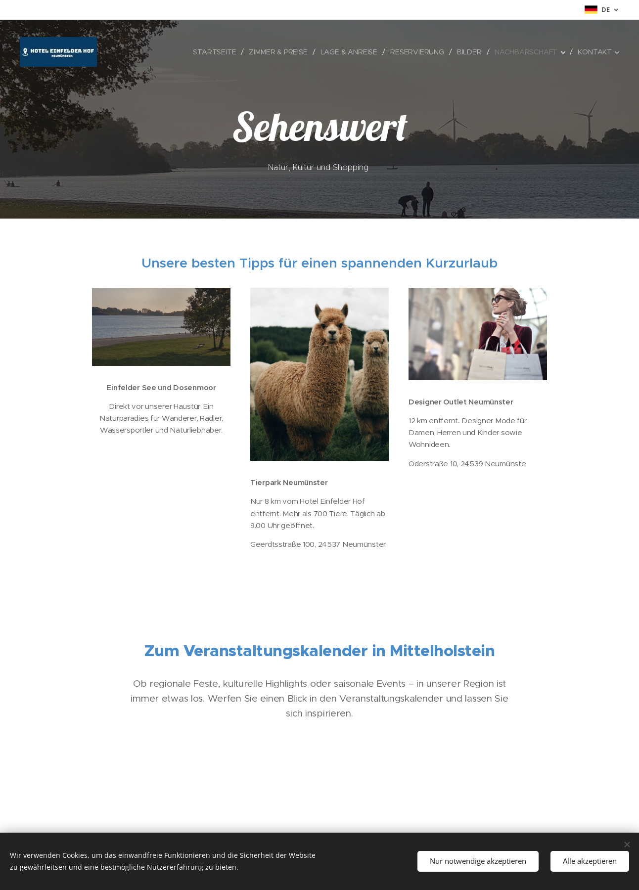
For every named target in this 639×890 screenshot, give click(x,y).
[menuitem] (217, 52)
